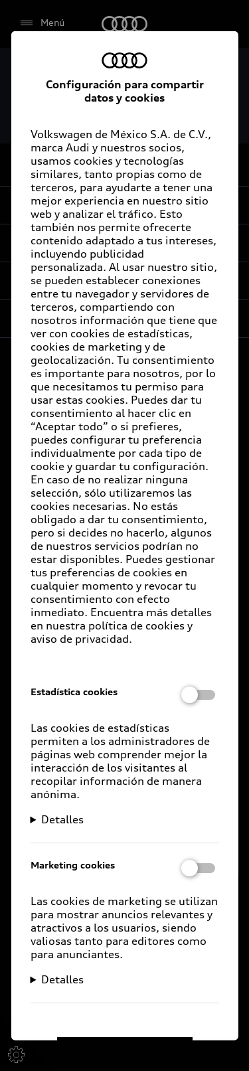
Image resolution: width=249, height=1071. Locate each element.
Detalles (62, 818)
